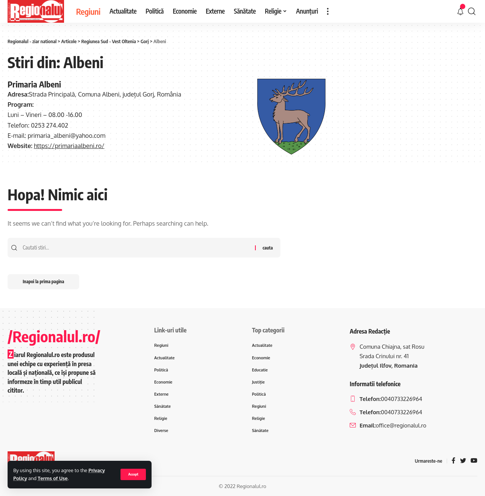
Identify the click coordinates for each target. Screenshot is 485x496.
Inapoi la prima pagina (43, 281)
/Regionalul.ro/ (54, 336)
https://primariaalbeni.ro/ (69, 146)
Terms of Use (53, 478)
